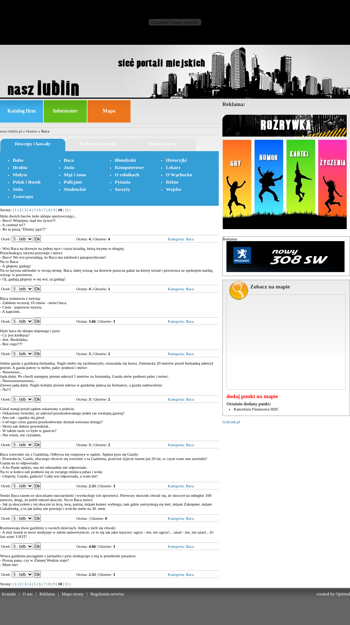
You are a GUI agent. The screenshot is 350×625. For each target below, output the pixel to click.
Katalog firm (21, 111)
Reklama (47, 594)
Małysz (20, 174)
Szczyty (122, 189)
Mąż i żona (75, 174)
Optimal (343, 594)
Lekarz (173, 167)
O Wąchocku (179, 174)
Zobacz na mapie (270, 287)
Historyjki (176, 160)
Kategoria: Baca (181, 239)
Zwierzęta (23, 196)
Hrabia (20, 167)
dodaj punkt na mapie (252, 396)
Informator (65, 111)
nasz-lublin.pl (11, 131)
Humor (31, 131)
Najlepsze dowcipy (98, 143)
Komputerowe (129, 167)
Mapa (109, 111)
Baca (69, 160)
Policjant (73, 182)
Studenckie (75, 189)
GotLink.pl (231, 422)
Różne (172, 182)
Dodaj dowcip (163, 143)
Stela (18, 189)
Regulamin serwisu (107, 594)
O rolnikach (127, 174)
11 (67, 210)
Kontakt (9, 594)
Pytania (123, 182)
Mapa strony (72, 594)
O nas (28, 594)
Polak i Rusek (27, 182)
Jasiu (69, 167)
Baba (18, 160)
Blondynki (125, 160)
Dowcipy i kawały (32, 143)
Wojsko (173, 189)
